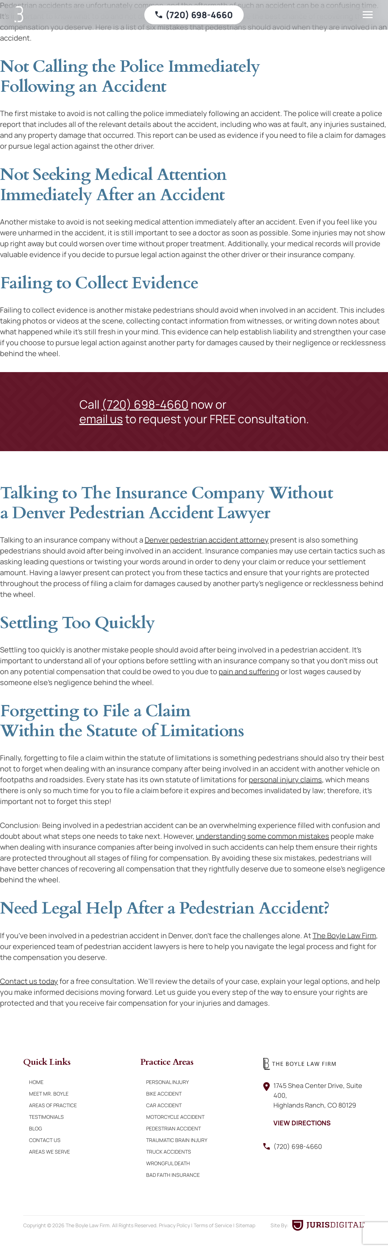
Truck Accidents (168, 1151)
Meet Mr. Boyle (49, 1093)
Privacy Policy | (176, 1225)
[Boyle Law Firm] (20, 15)
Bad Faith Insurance (173, 1174)
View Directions (302, 1122)
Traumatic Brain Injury (176, 1140)
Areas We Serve (49, 1151)
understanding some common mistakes (262, 836)
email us (101, 419)
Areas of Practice (53, 1105)
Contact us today (29, 981)
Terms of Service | (215, 1225)
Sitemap (245, 1225)
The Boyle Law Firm (344, 935)
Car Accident (164, 1105)
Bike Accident (164, 1093)
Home (36, 1082)
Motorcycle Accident (175, 1116)
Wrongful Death (168, 1163)
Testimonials (46, 1116)
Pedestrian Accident (173, 1128)
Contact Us (45, 1140)
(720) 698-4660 (145, 404)
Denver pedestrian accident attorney (207, 540)
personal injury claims (285, 779)
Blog (35, 1128)
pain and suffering (249, 671)
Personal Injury (167, 1082)
